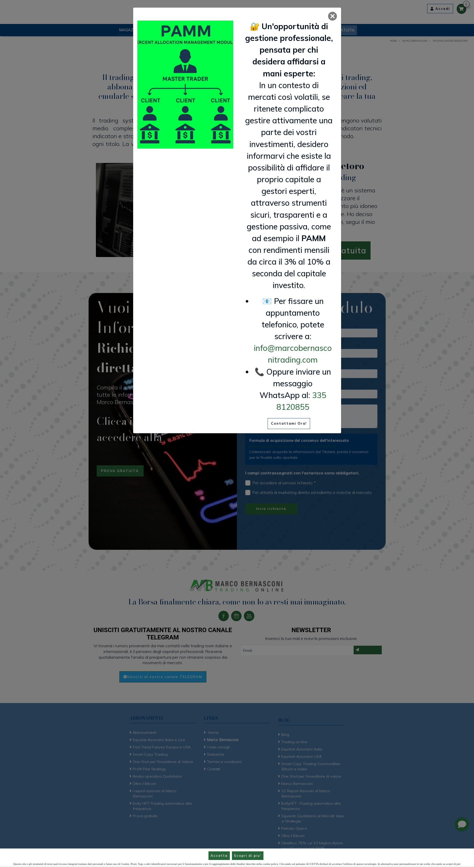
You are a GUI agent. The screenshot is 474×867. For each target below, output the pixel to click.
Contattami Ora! (289, 423)
